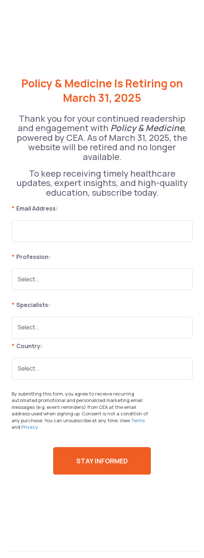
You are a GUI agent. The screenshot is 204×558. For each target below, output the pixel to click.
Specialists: (31, 305)
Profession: (31, 257)
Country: (27, 346)
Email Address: (35, 208)
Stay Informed (102, 461)
